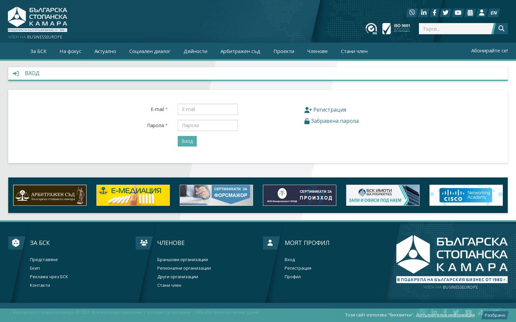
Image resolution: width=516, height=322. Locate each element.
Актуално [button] (105, 51)
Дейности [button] (195, 51)
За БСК (40, 243)
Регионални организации (184, 268)
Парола (157, 125)
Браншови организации (182, 259)
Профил (293, 277)
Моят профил (307, 243)
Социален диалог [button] (149, 51)
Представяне (44, 259)
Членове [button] (317, 51)
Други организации (177, 277)
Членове (171, 243)
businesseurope (451, 287)
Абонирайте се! (489, 50)
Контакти (40, 285)
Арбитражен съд (240, 51)
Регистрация (298, 268)
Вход (290, 259)
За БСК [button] (38, 51)
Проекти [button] (283, 51)
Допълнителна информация (445, 315)
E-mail (159, 109)
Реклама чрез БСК (49, 277)
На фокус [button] (70, 51)
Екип (35, 268)
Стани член (354, 51)
